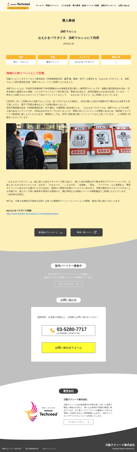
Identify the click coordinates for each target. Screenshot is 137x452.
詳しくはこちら (68, 284)
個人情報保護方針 (32, 449)
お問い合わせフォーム (68, 347)
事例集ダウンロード (50, 232)
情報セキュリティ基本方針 (11, 449)
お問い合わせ (124, 6)
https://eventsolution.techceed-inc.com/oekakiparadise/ (32, 214)
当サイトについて (49, 449)
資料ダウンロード (108, 6)
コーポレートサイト (78, 422)
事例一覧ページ (86, 232)
